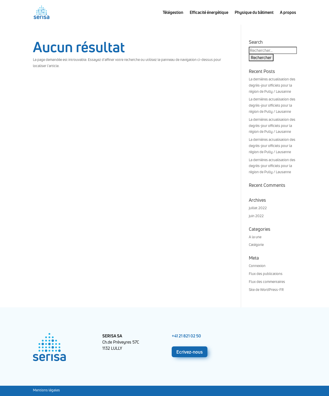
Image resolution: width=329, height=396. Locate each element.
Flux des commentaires (267, 281)
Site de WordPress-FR (266, 289)
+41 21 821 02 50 (186, 336)
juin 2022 (256, 215)
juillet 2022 (258, 207)
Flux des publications (265, 273)
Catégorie (256, 244)
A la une (255, 236)
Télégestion (173, 13)
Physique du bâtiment (254, 13)
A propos (288, 13)
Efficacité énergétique (209, 13)
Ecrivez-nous (189, 352)
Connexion (257, 265)
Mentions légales (46, 390)
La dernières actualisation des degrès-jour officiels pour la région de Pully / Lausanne (272, 85)
